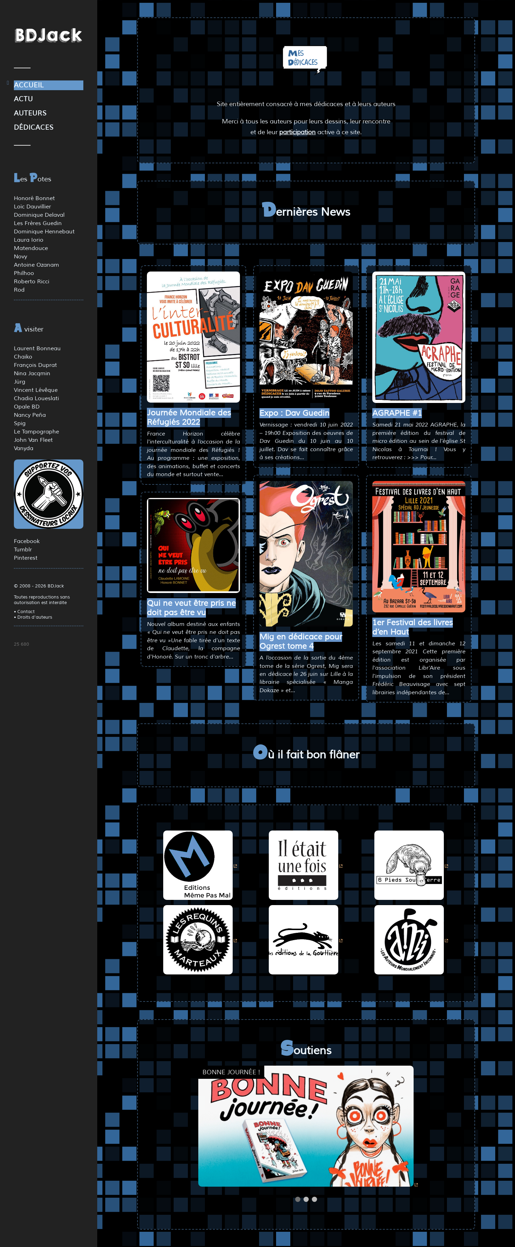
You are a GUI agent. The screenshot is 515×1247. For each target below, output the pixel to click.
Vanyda (23, 448)
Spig (20, 423)
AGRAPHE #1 (397, 413)
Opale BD (27, 406)
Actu (23, 99)
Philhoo (24, 273)
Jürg (19, 381)
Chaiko (23, 356)
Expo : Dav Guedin (294, 413)
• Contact (24, 611)
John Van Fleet (33, 440)
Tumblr (23, 549)
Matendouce (31, 248)
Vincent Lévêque (36, 390)
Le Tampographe (36, 431)
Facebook (27, 541)
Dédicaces (34, 127)
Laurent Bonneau (37, 348)
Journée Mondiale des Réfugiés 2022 (189, 417)
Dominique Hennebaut (44, 231)
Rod (19, 289)
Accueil (29, 85)
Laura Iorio (28, 240)
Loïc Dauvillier (32, 206)
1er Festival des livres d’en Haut (412, 627)
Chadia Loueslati (36, 398)
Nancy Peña (30, 415)
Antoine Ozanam (36, 264)
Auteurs (30, 113)
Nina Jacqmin (32, 373)
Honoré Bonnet (34, 198)
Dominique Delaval (39, 215)
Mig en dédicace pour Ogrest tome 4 (300, 641)
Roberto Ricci (31, 281)
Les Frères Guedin (38, 223)
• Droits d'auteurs (33, 617)
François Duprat (35, 365)
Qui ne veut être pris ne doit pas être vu (191, 608)
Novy (20, 256)
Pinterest (26, 557)
